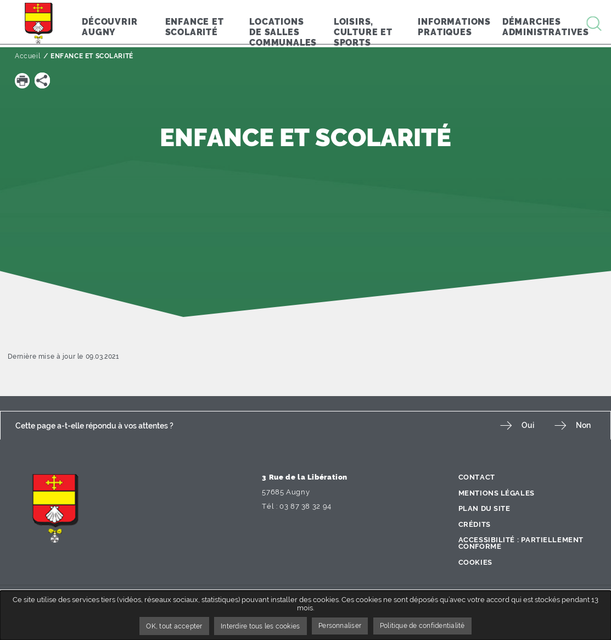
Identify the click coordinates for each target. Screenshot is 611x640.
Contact (476, 477)
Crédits (474, 524)
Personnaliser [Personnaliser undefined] (342, 626)
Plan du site (484, 508)
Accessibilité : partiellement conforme (521, 543)
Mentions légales (496, 493)
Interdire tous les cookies (255, 626)
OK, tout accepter (162, 626)
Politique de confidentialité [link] (432, 626)
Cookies (475, 562)
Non (583, 425)
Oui (525, 425)
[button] (22, 80)
